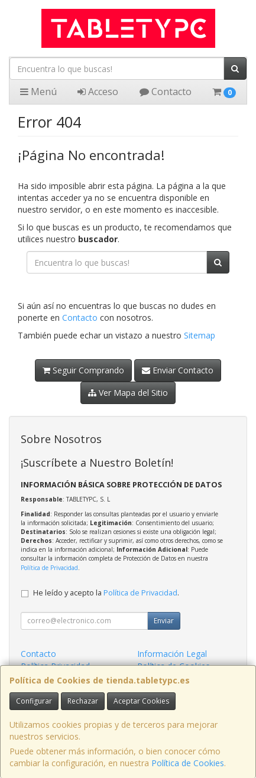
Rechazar (82, 701)
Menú (38, 91)
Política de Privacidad (49, 568)
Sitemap (199, 335)
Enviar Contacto (177, 370)
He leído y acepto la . (106, 593)
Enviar (164, 621)
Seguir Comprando (83, 370)
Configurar (34, 701)
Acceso (97, 91)
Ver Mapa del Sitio (128, 392)
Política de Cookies (187, 763)
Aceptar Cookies (141, 701)
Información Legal (172, 653)
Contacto (166, 91)
